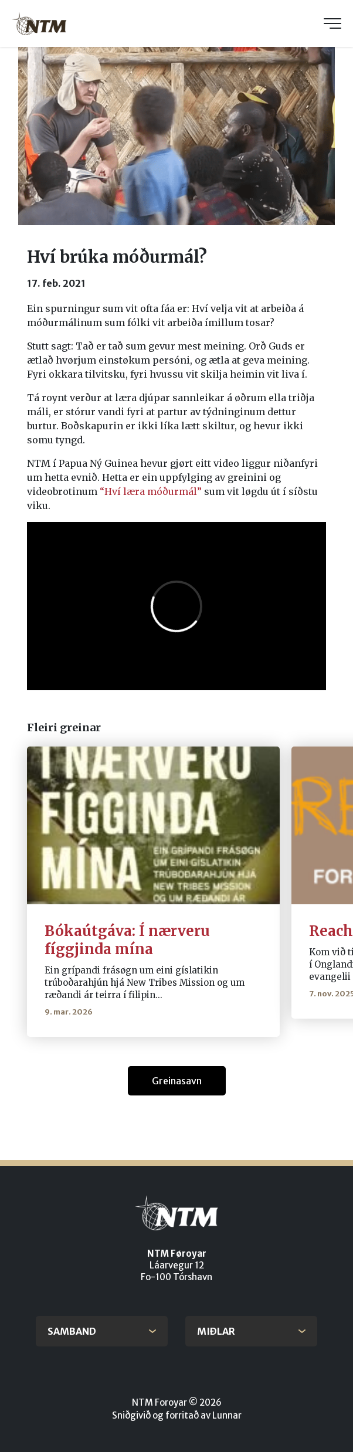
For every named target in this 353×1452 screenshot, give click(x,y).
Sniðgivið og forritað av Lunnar (177, 1415)
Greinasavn (177, 1081)
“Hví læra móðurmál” (151, 491)
